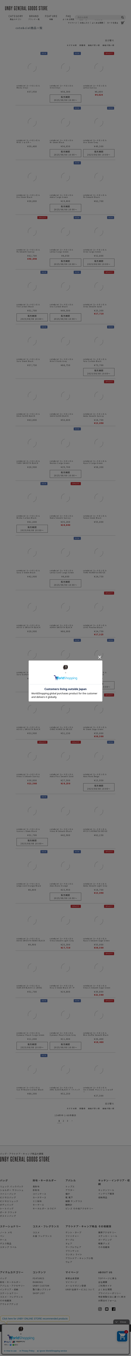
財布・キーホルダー (44, 1204)
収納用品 (102, 1221)
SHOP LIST (39, 1317)
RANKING (38, 1306)
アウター (70, 1214)
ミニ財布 (37, 1225)
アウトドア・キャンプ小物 (79, 1282)
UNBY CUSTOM (41, 1309)
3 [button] (67, 1144)
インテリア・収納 (9, 1313)
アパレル (71, 1204)
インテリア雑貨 (106, 1217)
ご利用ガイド (105, 1309)
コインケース (39, 1217)
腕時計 (69, 1228)
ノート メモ (6, 1256)
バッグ (4, 1204)
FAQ (68, 17)
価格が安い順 (94, 45)
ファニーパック (8, 1217)
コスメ (36, 1256)
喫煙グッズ (104, 1267)
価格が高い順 (108, 45)
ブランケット (72, 1274)
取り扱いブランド (42, 1313)
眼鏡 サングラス (74, 1225)
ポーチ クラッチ (8, 1236)
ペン (2, 1260)
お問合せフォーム (107, 1324)
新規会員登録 (72, 1302)
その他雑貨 (104, 1250)
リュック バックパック (12, 1210)
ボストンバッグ (8, 1239)
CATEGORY (16, 17)
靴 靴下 (69, 1221)
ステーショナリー (10, 1250)
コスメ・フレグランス (46, 1250)
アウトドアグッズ (9, 1328)
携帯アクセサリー (107, 1256)
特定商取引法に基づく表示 (112, 1320)
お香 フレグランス (42, 1260)
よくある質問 (97, 22)
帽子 (68, 1217)
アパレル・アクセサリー (12, 1309)
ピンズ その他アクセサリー (80, 1232)
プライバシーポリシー (109, 1317)
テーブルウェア (73, 1271)
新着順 (82, 45)
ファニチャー (72, 1260)
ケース (3, 1263)
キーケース (38, 1228)
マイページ (72, 22)
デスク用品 (5, 1267)
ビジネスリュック (9, 1225)
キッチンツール (106, 1214)
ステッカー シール (107, 1260)
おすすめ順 (72, 45)
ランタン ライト (74, 1278)
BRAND (34, 17)
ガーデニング (105, 1263)
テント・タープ (73, 1256)
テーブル (70, 1263)
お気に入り (84, 22)
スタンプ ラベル (8, 1271)
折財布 (36, 1214)
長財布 (36, 1210)
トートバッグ (7, 1232)
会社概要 (102, 1306)
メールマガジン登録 (76, 1309)
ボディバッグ (7, 1228)
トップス (70, 1210)
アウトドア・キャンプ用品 (81, 1250)
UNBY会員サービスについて (80, 1313)
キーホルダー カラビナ (44, 1232)
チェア (69, 1267)
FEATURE (51, 17)
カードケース (39, 1221)
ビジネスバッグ (8, 1221)
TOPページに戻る (107, 1302)
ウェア (69, 1285)
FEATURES (38, 1302)
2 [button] (63, 1144)
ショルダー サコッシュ (12, 1214)
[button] (72, 1145)
